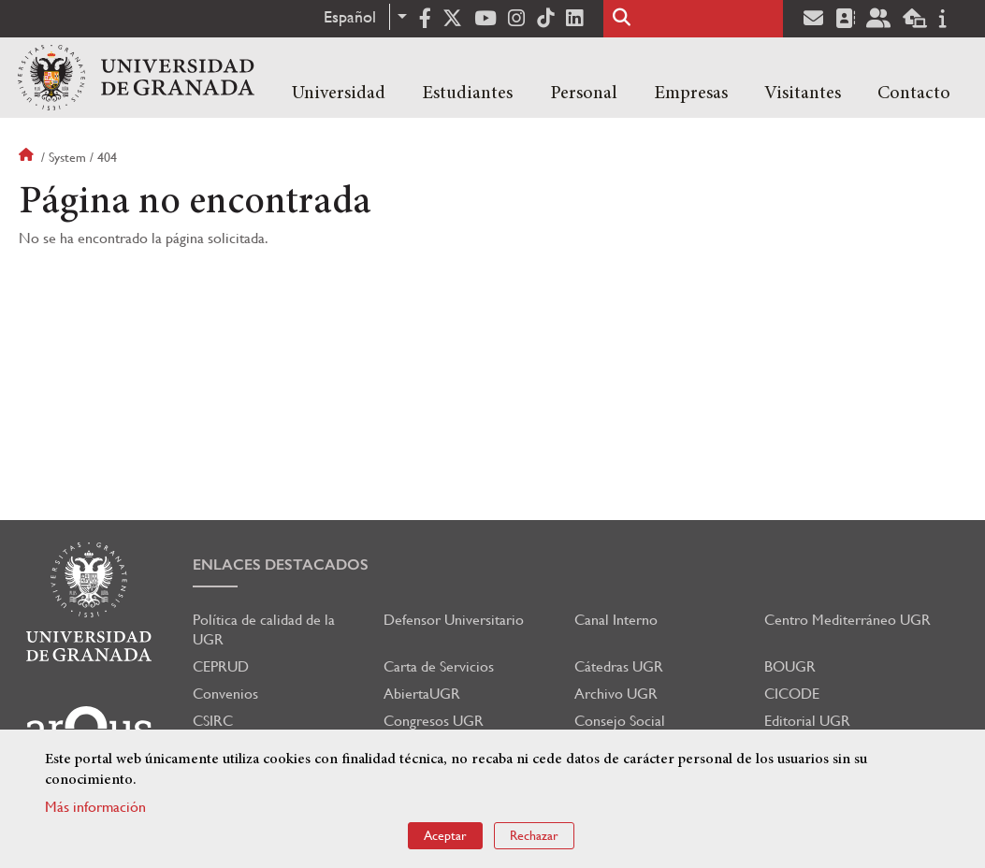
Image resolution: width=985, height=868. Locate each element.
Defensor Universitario (454, 620)
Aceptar (445, 835)
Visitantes (802, 93)
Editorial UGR (807, 721)
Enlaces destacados (281, 564)
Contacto (913, 93)
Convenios (225, 693)
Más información (95, 807)
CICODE (791, 693)
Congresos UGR (434, 721)
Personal (583, 93)
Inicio (28, 157)
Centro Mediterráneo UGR (847, 620)
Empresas (691, 93)
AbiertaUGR (422, 693)
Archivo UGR (616, 693)
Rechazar (534, 835)
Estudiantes (467, 93)
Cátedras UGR (618, 666)
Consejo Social (619, 721)
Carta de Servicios (439, 666)
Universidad (338, 93)
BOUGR (790, 666)
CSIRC (213, 721)
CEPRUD (221, 666)
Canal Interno (616, 620)
